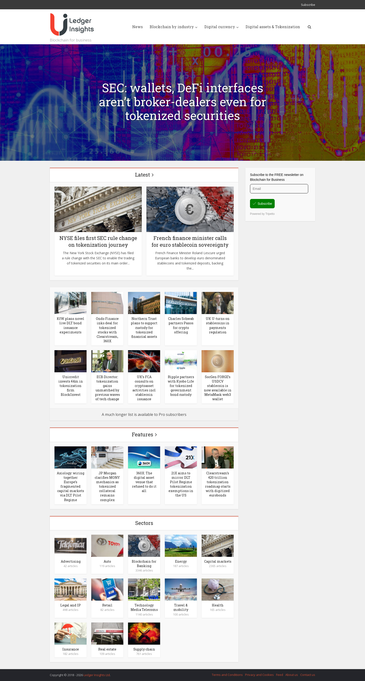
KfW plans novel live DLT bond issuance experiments (70, 325)
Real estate (107, 649)
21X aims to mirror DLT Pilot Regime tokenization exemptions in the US (181, 484)
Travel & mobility (180, 607)
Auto (107, 561)
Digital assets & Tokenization (273, 26)
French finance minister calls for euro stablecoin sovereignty (190, 241)
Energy (181, 561)
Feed (279, 675)
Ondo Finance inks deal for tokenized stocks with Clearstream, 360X (107, 329)
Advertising (71, 561)
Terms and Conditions (227, 675)
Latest (142, 174)
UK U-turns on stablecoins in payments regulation (218, 325)
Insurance (70, 649)
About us (291, 675)
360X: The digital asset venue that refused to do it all (144, 482)
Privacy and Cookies (259, 675)
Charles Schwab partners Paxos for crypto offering (181, 325)
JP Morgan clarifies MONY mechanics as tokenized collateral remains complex (107, 486)
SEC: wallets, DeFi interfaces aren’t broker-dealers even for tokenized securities (182, 102)
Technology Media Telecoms (144, 607)
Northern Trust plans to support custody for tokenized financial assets (144, 327)
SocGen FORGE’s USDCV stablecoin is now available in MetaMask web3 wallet (217, 388)
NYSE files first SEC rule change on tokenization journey (98, 241)
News (137, 26)
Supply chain (144, 649)
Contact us (307, 675)
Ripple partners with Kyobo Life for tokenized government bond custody (181, 386)
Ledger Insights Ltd (97, 675)
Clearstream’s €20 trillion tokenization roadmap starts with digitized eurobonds (217, 484)
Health (217, 605)
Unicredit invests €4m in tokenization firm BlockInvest (70, 386)
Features (142, 434)
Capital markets (217, 561)
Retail (107, 605)
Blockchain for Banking (144, 563)
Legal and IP (70, 605)
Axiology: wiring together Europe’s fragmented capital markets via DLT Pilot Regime (70, 486)
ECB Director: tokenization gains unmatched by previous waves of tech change (107, 388)
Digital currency (219, 26)
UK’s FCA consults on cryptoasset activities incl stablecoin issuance (144, 388)
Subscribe (308, 5)
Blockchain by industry (172, 26)
